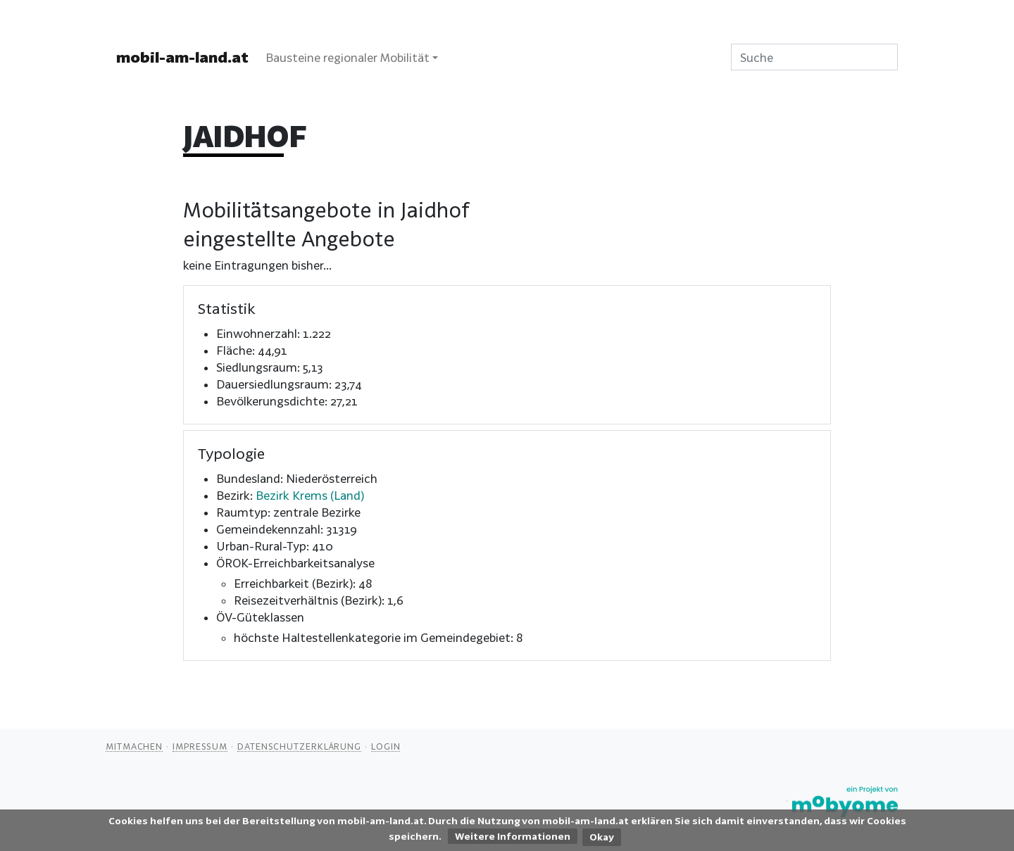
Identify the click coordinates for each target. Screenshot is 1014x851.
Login (386, 746)
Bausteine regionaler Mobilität (347, 57)
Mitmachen (134, 746)
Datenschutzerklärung (299, 746)
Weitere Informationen (512, 836)
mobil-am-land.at (182, 57)
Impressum (200, 746)
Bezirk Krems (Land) (310, 495)
